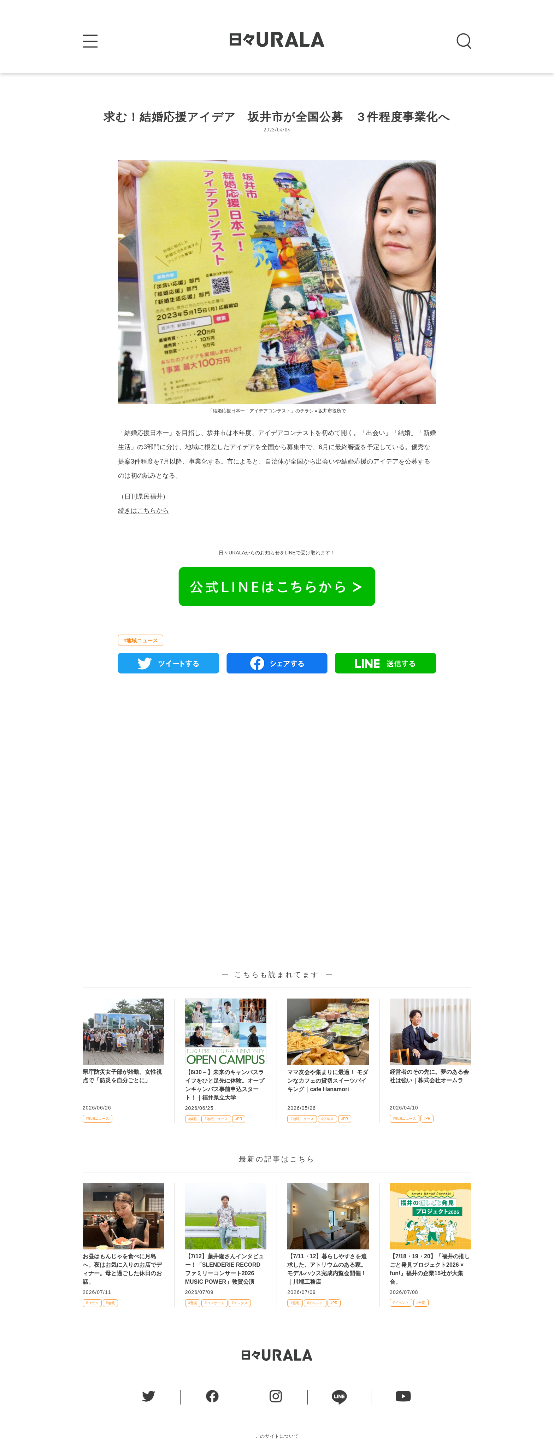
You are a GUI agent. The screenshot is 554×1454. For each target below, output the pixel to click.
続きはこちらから (143, 510)
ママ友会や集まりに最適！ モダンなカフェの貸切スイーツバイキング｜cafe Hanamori (327, 1080)
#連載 (110, 1303)
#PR (238, 1119)
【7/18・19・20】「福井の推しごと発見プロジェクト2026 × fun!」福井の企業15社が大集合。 (430, 1269)
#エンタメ (240, 1303)
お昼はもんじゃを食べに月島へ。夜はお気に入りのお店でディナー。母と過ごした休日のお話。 (122, 1269)
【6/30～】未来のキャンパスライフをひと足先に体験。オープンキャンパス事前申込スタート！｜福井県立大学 (224, 1085)
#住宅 (295, 1303)
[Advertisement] (277, 760)
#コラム (92, 1303)
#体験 (193, 1119)
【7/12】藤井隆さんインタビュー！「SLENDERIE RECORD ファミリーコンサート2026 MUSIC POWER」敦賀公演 (224, 1269)
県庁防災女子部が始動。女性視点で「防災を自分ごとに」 (122, 1076)
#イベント (315, 1303)
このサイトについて (277, 1436)
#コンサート (214, 1303)
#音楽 (193, 1303)
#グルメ (327, 1119)
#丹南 (421, 1303)
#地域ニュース (140, 640)
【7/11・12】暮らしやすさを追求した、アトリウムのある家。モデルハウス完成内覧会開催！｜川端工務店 (327, 1269)
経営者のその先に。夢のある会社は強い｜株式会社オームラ (429, 1076)
